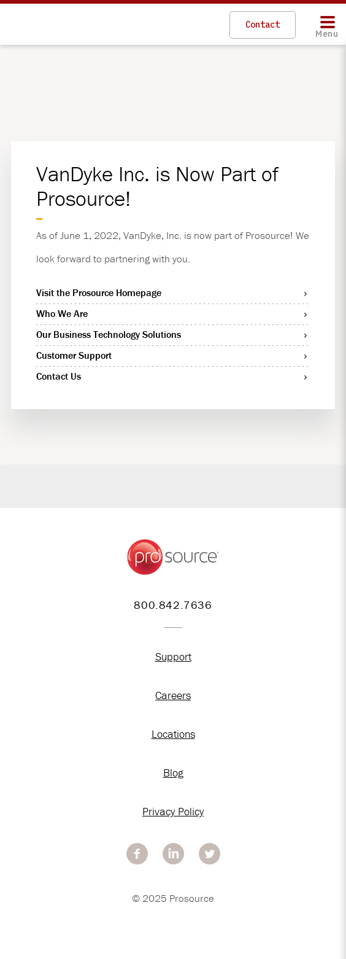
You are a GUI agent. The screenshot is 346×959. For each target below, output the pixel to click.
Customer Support (74, 355)
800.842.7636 (173, 605)
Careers (173, 695)
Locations (173, 734)
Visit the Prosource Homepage (98, 292)
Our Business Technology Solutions (108, 334)
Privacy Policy (173, 811)
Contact (262, 24)
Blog (173, 772)
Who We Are (62, 313)
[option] (173, 507)
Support (173, 656)
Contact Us (58, 376)
